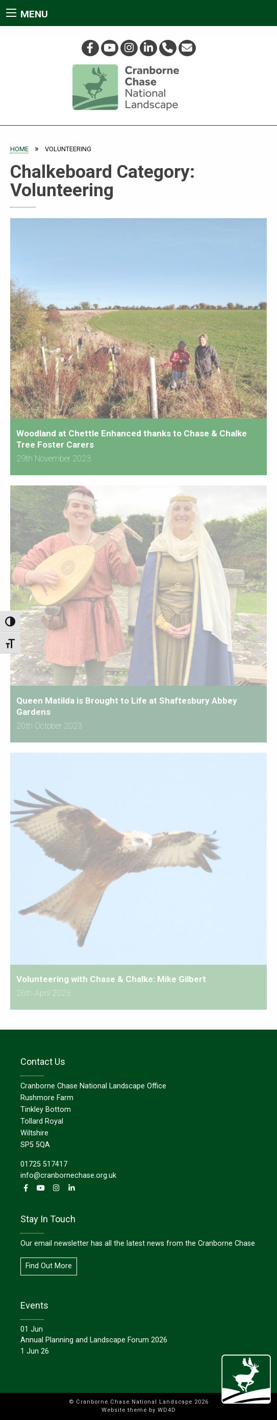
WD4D (167, 1410)
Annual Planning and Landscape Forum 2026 (93, 1340)
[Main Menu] (11, 13)
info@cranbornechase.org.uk (68, 1175)
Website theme (124, 1410)
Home (19, 149)
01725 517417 (43, 1164)
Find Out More (49, 1266)
